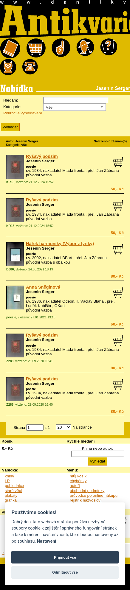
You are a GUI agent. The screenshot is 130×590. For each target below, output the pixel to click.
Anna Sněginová (43, 287)
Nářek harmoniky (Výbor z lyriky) (60, 243)
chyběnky (78, 481)
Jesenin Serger (40, 161)
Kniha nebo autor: (97, 448)
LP (7, 481)
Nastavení (46, 541)
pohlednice (14, 485)
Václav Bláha (92, 301)
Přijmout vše (65, 557)
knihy (9, 476)
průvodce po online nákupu (93, 495)
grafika (11, 500)
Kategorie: (12, 107)
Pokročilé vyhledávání (22, 113)
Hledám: (10, 100)
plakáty (11, 495)
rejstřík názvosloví (86, 500)
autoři (75, 485)
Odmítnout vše (65, 572)
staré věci (13, 490)
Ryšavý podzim (42, 156)
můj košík (78, 476)
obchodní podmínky (87, 490)
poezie (31, 166)
